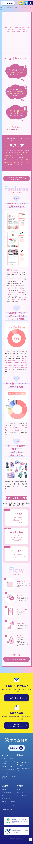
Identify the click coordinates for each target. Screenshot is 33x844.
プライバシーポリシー (7, 799)
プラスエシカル (6, 773)
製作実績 (20, 755)
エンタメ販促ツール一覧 (24, 8)
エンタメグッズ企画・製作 (10, 8)
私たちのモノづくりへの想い (23, 763)
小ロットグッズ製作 (7, 767)
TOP (1, 8)
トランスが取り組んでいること (24, 769)
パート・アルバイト (22, 795)
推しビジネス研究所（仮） (8, 770)
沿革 (3, 795)
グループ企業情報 (6, 792)
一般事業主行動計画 (7, 810)
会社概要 (4, 789)
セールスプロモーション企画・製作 (8, 762)
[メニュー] (30, 3)
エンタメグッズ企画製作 (8, 759)
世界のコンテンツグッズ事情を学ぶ (8, 777)
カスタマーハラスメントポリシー (8, 806)
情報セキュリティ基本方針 (8, 802)
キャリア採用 (20, 792)
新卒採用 (19, 789)
